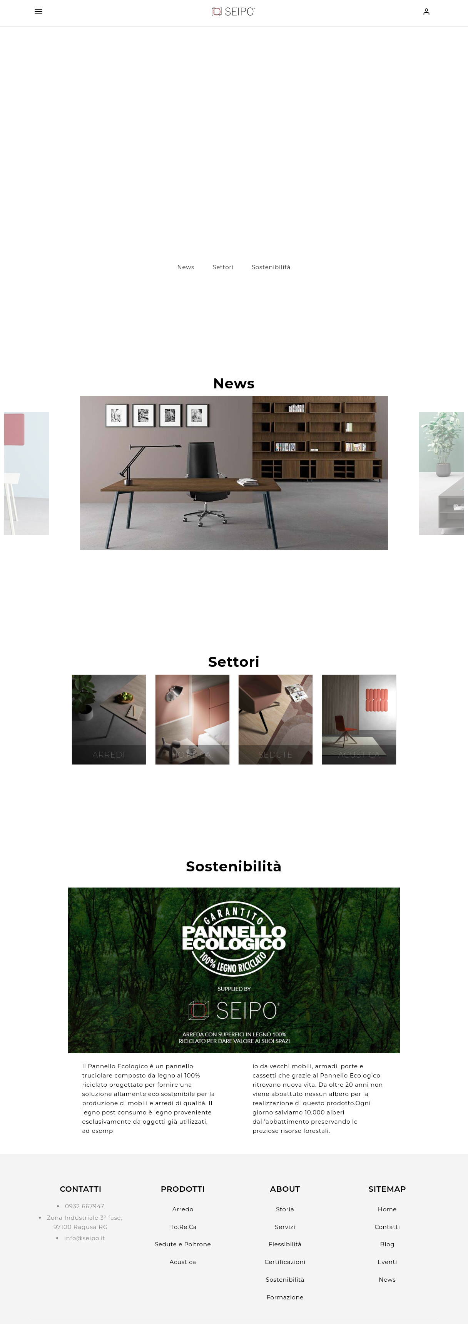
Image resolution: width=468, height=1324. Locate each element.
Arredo (183, 1209)
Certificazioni (285, 1262)
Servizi (285, 1227)
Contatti (387, 1227)
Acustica (183, 1262)
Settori (223, 267)
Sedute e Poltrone (183, 1244)
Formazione (285, 1297)
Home (387, 1209)
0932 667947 (84, 1206)
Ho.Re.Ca (183, 1227)
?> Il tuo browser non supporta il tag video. (234, 140)
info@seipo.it (84, 1238)
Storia (285, 1209)
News (186, 267)
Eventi (387, 1262)
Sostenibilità (271, 267)
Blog (387, 1244)
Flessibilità (285, 1244)
